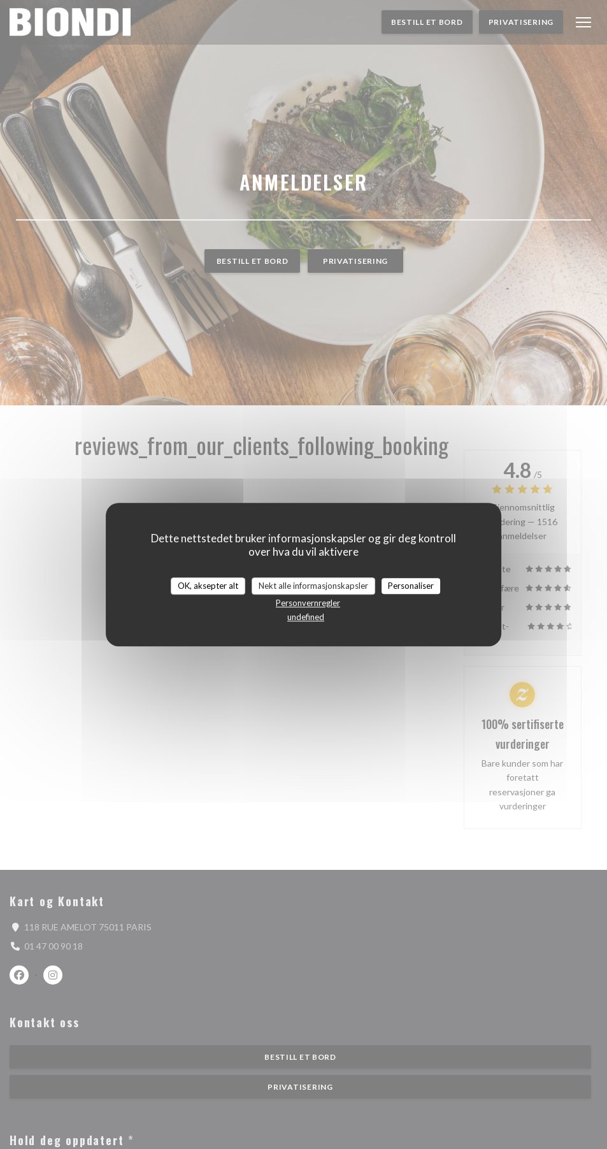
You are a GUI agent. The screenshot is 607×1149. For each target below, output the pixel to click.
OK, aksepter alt (208, 586)
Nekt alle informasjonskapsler (313, 586)
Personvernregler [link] (308, 603)
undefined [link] (305, 617)
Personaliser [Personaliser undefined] (411, 586)
